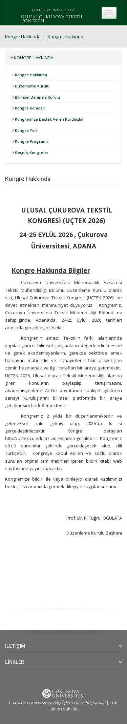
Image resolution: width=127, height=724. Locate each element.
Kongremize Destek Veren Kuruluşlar (48, 119)
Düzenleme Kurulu (31, 85)
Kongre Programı (30, 141)
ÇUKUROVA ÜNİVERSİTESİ (53, 10)
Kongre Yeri (25, 130)
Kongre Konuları (29, 107)
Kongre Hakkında (23, 37)
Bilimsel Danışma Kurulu (36, 97)
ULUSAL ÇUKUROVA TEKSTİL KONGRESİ (52, 19)
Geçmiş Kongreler (30, 152)
